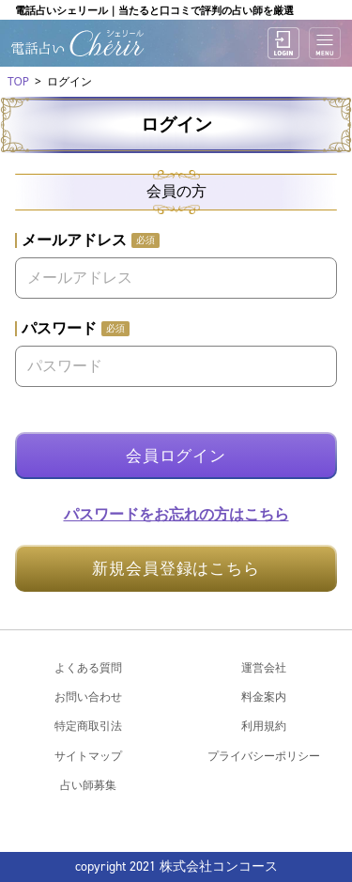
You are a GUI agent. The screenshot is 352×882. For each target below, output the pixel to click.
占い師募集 (88, 785)
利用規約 (263, 726)
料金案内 (263, 696)
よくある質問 (88, 667)
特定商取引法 (88, 726)
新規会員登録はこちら (176, 569)
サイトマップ (88, 756)
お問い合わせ (88, 696)
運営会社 (263, 667)
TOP (18, 81)
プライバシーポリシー (263, 756)
